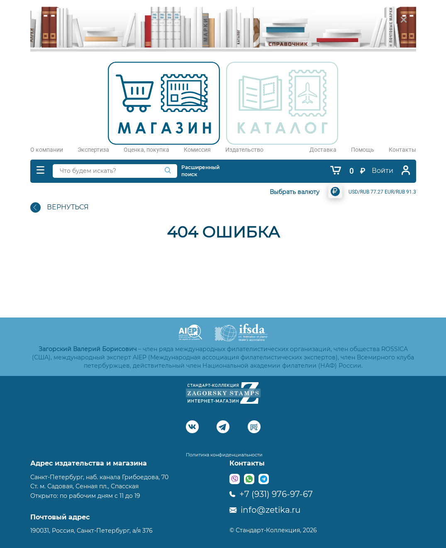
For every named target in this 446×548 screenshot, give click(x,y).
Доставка (323, 149)
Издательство (244, 149)
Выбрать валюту (294, 192)
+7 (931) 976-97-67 (271, 494)
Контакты (402, 149)
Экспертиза (93, 149)
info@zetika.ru (264, 510)
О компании (46, 149)
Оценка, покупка (146, 149)
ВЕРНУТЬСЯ (59, 207)
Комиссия (197, 149)
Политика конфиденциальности (224, 455)
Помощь (362, 149)
